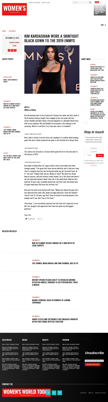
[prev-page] (83, 123)
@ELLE (27, 107)
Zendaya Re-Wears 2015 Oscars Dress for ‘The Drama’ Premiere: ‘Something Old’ (96, 91)
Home (4, 31)
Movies (93, 64)
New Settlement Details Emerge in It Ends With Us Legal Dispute (11, 106)
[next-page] (86, 123)
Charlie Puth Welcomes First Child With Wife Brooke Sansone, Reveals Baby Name (97, 79)
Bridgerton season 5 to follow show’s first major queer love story (97, 68)
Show (97, 2)
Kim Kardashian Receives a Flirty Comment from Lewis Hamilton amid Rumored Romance (97, 102)
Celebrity (12, 31)
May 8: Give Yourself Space (10, 81)
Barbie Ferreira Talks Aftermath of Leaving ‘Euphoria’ (51, 301)
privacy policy (90, 163)
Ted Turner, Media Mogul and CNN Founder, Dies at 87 (12, 132)
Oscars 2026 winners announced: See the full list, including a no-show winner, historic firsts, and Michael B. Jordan (97, 115)
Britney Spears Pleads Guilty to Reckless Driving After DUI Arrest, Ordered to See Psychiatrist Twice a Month (55, 282)
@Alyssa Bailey (30, 110)
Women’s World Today (14, 44)
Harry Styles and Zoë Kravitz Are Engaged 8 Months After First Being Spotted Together (55, 320)
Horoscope (7, 77)
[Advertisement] (66, 10)
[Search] (90, 2)
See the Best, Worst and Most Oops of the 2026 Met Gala (12, 158)
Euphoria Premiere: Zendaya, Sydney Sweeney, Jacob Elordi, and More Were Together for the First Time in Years (100, 9)
